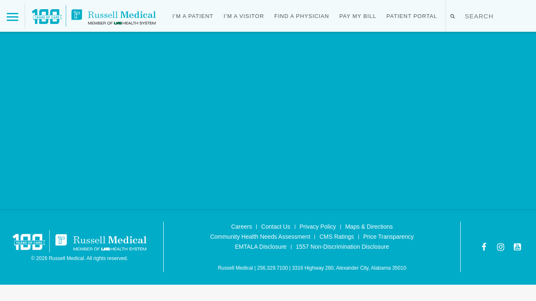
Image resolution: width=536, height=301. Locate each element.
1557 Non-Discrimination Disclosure (342, 246)
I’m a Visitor (244, 16)
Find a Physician (301, 16)
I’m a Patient (193, 16)
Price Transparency (388, 236)
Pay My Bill (357, 16)
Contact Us (275, 226)
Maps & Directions (369, 226)
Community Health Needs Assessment (260, 236)
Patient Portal (412, 16)
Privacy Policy (317, 226)
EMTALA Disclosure (260, 246)
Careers (241, 226)
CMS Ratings (337, 236)
